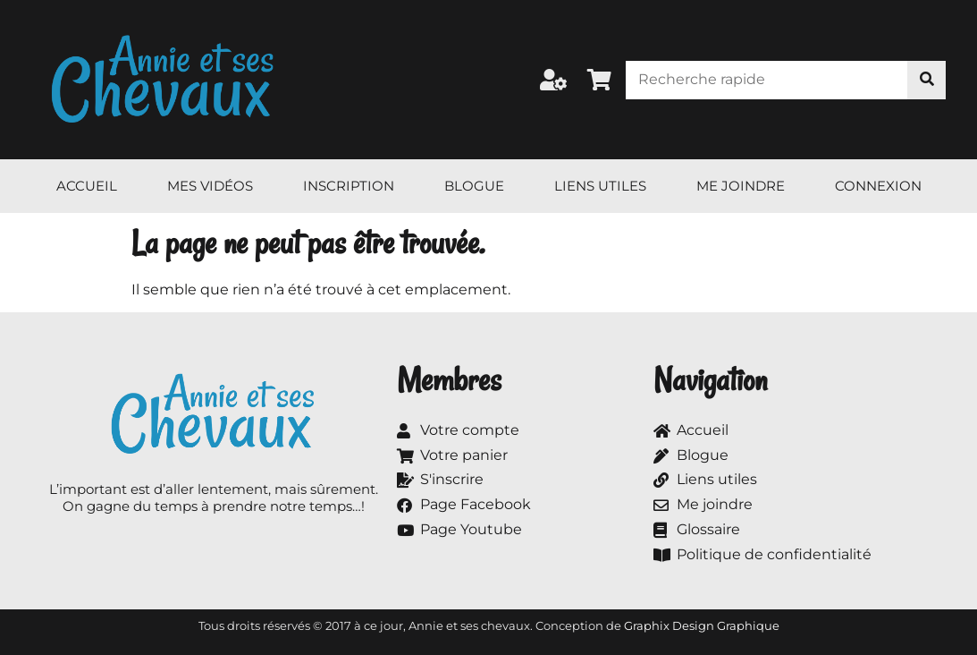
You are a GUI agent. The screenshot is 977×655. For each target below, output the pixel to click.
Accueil (86, 185)
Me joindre (740, 185)
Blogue (474, 185)
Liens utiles (600, 185)
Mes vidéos (210, 185)
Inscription (348, 185)
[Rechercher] (926, 80)
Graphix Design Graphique (701, 625)
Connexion (878, 185)
